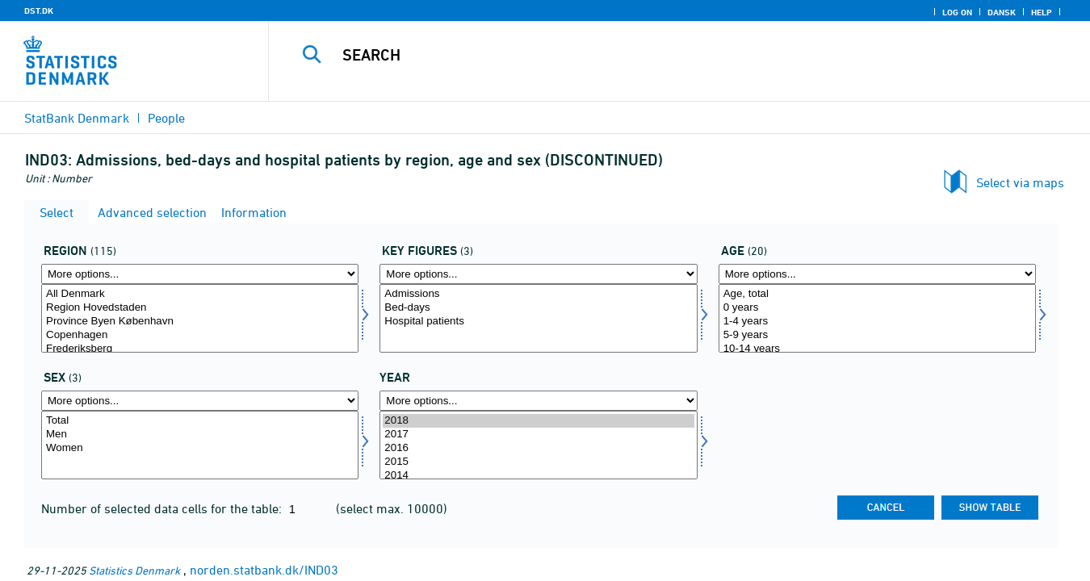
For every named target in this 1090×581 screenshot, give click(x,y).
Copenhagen (199, 335)
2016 (538, 448)
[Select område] (199, 318)
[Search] (660, 55)
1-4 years (877, 321)
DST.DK (38, 10)
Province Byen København (199, 321)
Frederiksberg (199, 349)
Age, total (877, 294)
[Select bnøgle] (538, 318)
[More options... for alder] (877, 274)
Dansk (1001, 12)
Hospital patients (538, 321)
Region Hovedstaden (199, 308)
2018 (538, 421)
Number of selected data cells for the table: (163, 508)
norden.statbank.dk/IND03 (264, 569)
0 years (877, 308)
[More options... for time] (538, 401)
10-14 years (877, 349)
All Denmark (199, 294)
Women (199, 448)
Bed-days (538, 308)
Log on (957, 12)
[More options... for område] (199, 274)
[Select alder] (877, 318)
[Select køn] (199, 445)
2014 (538, 476)
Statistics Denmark (134, 570)
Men (199, 434)
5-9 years (877, 335)
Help (1041, 12)
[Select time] (538, 445)
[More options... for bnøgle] (538, 274)
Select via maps (1020, 182)
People (166, 118)
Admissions (538, 294)
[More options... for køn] (199, 401)
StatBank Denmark (76, 118)
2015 (538, 462)
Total (199, 421)
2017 (538, 434)
